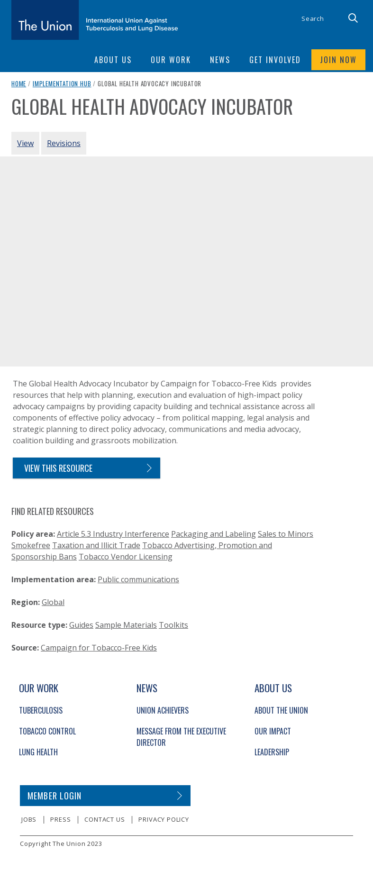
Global (53, 602)
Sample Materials (126, 625)
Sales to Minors (285, 534)
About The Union (281, 710)
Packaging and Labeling (213, 534)
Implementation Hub (62, 83)
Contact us (104, 819)
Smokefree (30, 545)
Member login (54, 795)
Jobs (28, 819)
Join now (338, 59)
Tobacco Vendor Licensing (126, 556)
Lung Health (38, 752)
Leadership (272, 752)
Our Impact (273, 731)
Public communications (138, 579)
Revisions (64, 143)
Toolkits (173, 625)
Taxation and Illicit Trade (96, 545)
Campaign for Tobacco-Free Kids (99, 647)
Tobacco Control (47, 731)
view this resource (58, 468)
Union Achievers (162, 710)
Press (60, 819)
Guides (81, 625)
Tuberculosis (41, 710)
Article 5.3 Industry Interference (113, 534)
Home (18, 83)
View (25, 143)
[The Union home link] (94, 20)
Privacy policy (163, 819)
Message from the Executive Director (181, 736)
